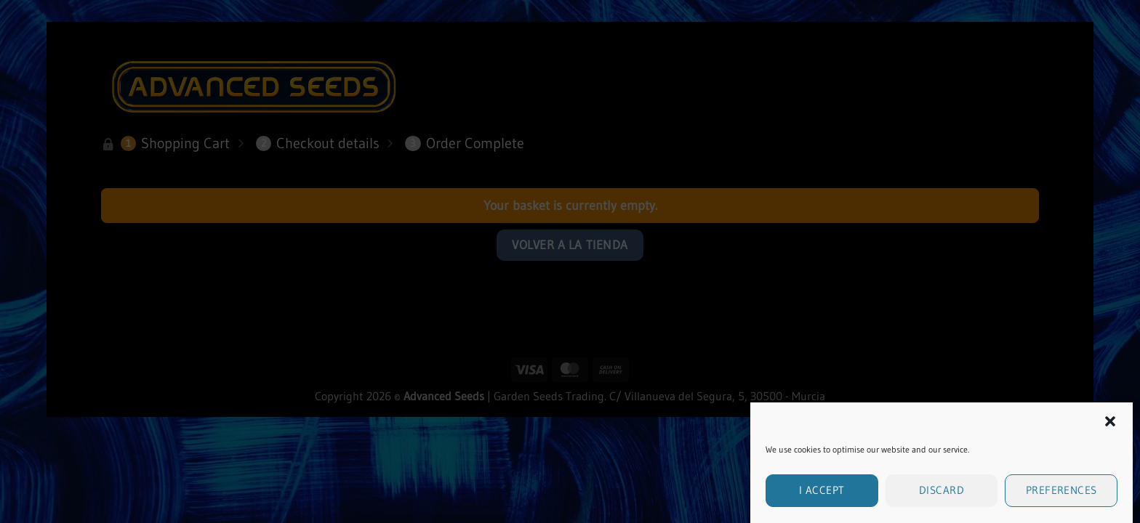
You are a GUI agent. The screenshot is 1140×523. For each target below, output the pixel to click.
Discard (941, 495)
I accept (822, 495)
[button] (1110, 426)
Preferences (1061, 495)
